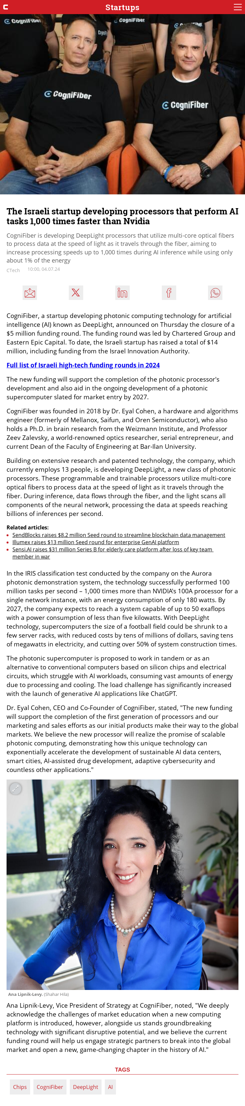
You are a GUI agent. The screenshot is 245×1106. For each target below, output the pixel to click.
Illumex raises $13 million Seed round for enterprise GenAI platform (95, 542)
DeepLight (85, 1087)
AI (110, 1087)
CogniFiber (50, 1087)
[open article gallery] (122, 885)
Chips (20, 1087)
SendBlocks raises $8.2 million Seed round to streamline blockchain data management (118, 535)
